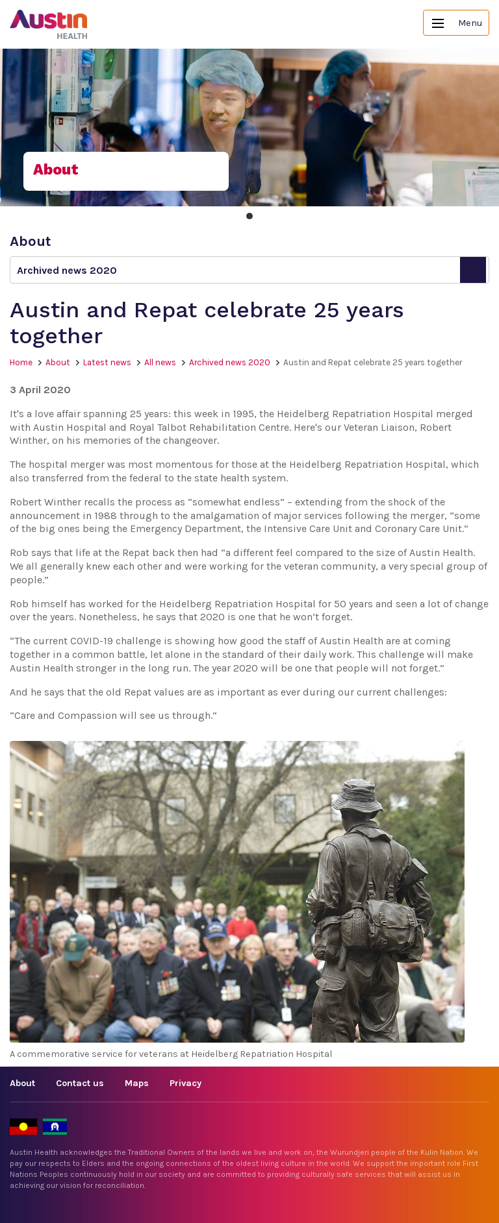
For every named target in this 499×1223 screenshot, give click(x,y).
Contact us (80, 1083)
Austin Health (49, 24)
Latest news (107, 362)
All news (160, 362)
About (57, 362)
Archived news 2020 (229, 362)
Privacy (185, 1083)
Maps (137, 1083)
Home (21, 362)
